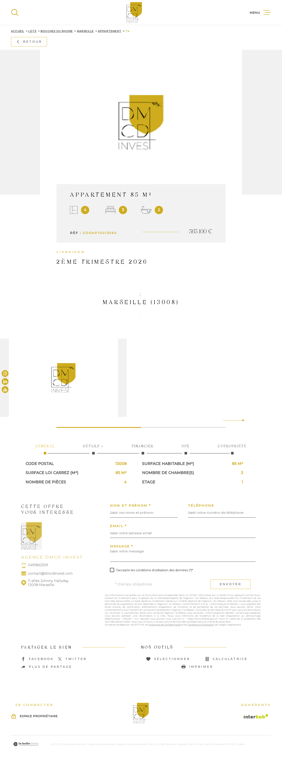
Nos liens (205, 744)
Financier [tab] (143, 449)
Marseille (85, 31)
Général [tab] (45, 449)
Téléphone (201, 505)
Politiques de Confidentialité (165, 624)
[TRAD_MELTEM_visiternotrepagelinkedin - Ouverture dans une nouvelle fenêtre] (5, 381)
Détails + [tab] (93, 449)
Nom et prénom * (130, 505)
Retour (29, 42)
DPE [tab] (186, 449)
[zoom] (141, 378)
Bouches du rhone (57, 31)
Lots (32, 31)
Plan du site (155, 744)
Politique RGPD (223, 744)
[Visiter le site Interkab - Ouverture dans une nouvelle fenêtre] (256, 716)
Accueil (17, 31)
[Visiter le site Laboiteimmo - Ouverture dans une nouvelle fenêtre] (26, 744)
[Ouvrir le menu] (260, 12)
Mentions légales (175, 744)
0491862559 (38, 565)
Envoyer (230, 584)
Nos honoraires (136, 744)
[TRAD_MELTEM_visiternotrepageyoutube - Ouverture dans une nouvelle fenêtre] (5, 389)
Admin (192, 744)
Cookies (240, 744)
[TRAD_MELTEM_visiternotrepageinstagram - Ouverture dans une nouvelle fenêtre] (5, 373)
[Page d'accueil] (134, 12)
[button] (242, 420)
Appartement (109, 31)
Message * (121, 546)
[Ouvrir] (15, 12)
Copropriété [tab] (232, 449)
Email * (118, 526)
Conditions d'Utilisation (201, 624)
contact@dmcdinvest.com (50, 573)
